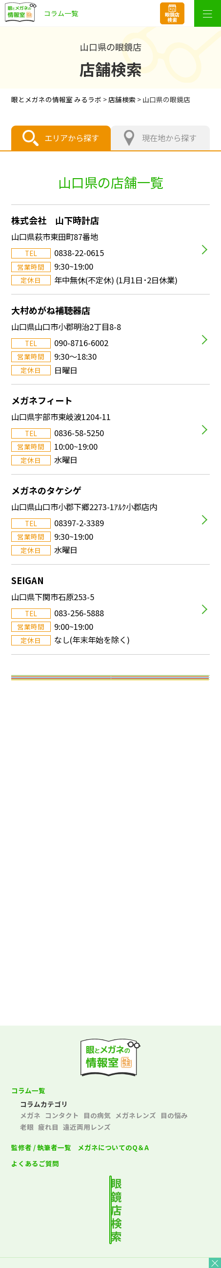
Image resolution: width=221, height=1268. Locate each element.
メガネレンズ (135, 1115)
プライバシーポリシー (58, 1244)
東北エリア (110, 725)
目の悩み (174, 1115)
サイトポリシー (162, 1244)
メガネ (30, 1115)
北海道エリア (110, 689)
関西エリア (110, 832)
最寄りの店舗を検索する (119, 1195)
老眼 (27, 1127)
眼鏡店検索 (172, 17)
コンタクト (62, 1115)
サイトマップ (110, 1260)
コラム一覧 (28, 1090)
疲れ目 (48, 1127)
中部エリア (110, 796)
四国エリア (110, 903)
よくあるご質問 (35, 1163)
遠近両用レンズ (87, 1127)
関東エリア (110, 760)
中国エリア (110, 868)
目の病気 (97, 1115)
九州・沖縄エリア (111, 939)
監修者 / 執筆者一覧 (41, 1147)
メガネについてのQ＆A (113, 1147)
